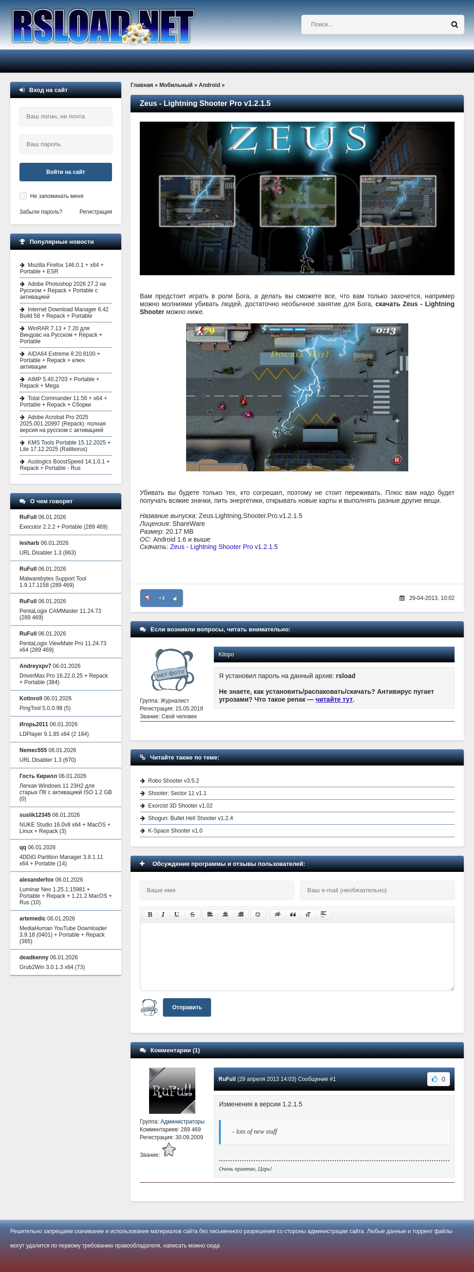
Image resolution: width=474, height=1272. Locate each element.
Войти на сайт (65, 172)
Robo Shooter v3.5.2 (173, 781)
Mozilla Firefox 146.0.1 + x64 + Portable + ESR (62, 268)
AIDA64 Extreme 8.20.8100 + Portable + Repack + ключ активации (60, 360)
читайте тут (334, 699)
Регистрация (96, 212)
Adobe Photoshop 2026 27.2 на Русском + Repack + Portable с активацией (63, 290)
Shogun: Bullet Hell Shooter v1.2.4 (190, 818)
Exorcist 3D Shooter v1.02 (180, 806)
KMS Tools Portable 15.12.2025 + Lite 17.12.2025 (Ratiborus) (65, 445)
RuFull (227, 1079)
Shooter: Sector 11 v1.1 (177, 793)
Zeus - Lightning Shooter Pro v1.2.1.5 (224, 546)
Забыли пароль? (40, 212)
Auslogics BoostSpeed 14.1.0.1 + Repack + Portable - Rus (65, 464)
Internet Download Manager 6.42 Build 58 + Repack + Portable (64, 312)
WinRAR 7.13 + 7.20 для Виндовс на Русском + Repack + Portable (61, 335)
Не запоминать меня (56, 196)
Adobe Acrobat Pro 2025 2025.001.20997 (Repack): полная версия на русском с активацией (63, 423)
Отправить (187, 1007)
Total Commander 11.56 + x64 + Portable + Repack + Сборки (63, 401)
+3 (162, 598)
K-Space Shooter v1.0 (175, 830)
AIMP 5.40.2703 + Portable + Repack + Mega (60, 382)
